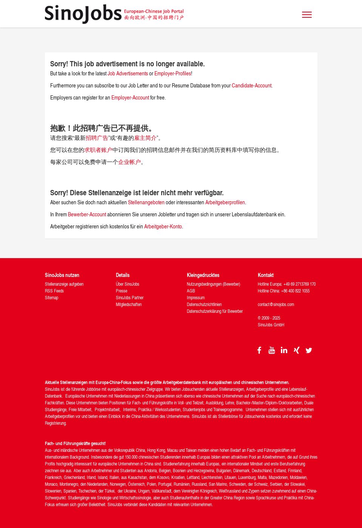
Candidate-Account (251, 85)
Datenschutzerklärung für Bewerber (215, 311)
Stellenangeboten (146, 202)
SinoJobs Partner (129, 297)
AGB (191, 291)
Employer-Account (130, 97)
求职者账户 (98, 150)
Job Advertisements (128, 73)
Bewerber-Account (87, 214)
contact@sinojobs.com (276, 304)
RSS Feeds (54, 291)
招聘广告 (97, 138)
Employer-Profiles (172, 73)
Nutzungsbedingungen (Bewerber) (213, 284)
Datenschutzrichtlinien (204, 304)
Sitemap (51, 297)
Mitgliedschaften (129, 304)
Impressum (196, 297)
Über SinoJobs (127, 284)
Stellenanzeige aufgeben (64, 284)
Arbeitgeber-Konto (163, 226)
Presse (121, 291)
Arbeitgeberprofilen (225, 202)
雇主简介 (145, 138)
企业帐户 (129, 162)
